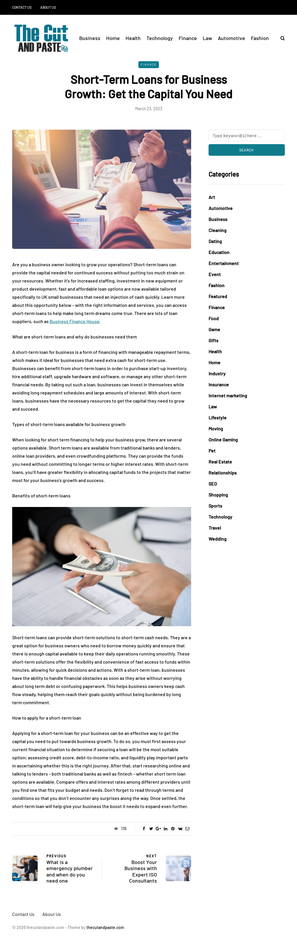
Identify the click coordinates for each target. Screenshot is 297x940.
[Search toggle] (280, 38)
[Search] (247, 135)
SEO (213, 483)
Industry (217, 373)
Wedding (218, 538)
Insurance (219, 384)
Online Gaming (223, 439)
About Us (48, 7)
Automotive (231, 38)
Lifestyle (218, 417)
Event (215, 274)
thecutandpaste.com (105, 927)
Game (214, 329)
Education (219, 252)
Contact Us (22, 7)
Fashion (260, 38)
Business (89, 38)
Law (207, 38)
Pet (212, 450)
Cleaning (218, 230)
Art (212, 197)
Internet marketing (228, 395)
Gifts (213, 340)
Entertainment (224, 263)
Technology (159, 38)
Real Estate (220, 461)
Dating (215, 241)
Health (133, 38)
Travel (215, 527)
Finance (188, 38)
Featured (218, 296)
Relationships (223, 472)
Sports (215, 505)
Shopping (218, 494)
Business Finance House (74, 321)
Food (214, 318)
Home (113, 38)
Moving (216, 428)
